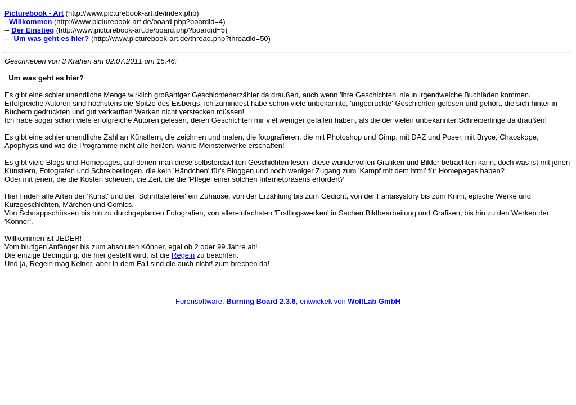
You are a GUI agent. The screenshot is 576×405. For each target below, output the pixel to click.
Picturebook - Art (34, 13)
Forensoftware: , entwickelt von (288, 301)
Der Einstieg (32, 30)
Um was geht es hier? (51, 38)
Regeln (183, 255)
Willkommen (30, 21)
